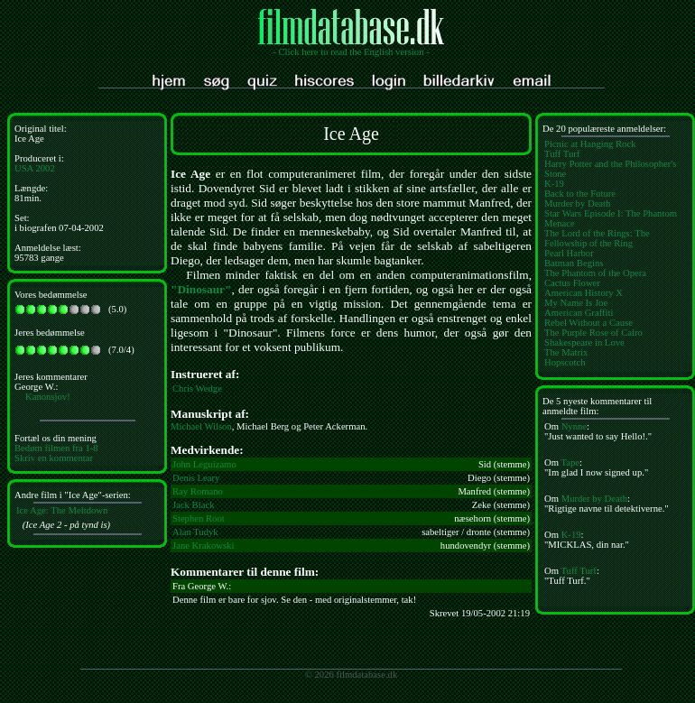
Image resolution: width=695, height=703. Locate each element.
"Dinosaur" (201, 289)
